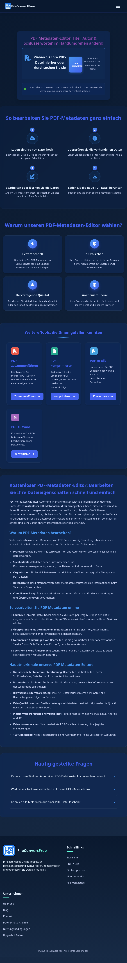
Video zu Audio (75, 882)
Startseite (72, 863)
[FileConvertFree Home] (20, 6)
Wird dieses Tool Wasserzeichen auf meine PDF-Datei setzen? (63, 795)
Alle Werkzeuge (76, 888)
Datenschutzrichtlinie (15, 928)
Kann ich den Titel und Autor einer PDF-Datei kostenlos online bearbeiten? (63, 782)
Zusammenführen (27, 402)
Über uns (8, 909)
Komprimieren (64, 402)
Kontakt (7, 922)
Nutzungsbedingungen (16, 934)
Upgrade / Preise (13, 941)
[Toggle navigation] (118, 6)
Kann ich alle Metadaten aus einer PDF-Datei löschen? (63, 807)
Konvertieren (103, 402)
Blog (5, 915)
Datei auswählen (77, 65)
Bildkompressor (76, 876)
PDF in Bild (73, 869)
